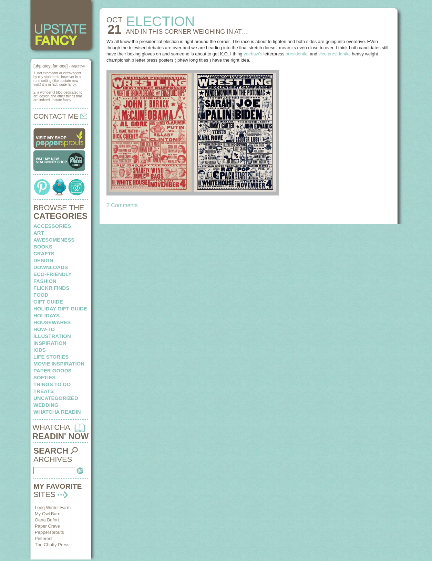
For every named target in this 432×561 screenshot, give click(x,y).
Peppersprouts (49, 532)
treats (43, 391)
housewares (52, 322)
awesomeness (53, 240)
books (42, 247)
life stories (51, 357)
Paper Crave (47, 526)
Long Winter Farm (53, 507)
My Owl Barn (47, 513)
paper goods (52, 370)
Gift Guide (48, 302)
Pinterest (43, 538)
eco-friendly (52, 274)
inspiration (49, 343)
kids (39, 350)
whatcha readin (57, 412)
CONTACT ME (60, 116)
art (38, 233)
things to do (52, 384)
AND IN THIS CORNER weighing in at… (187, 31)
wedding (46, 405)
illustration (52, 336)
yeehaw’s (253, 53)
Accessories (52, 226)
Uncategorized (55, 398)
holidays (46, 315)
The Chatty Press (52, 544)
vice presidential (335, 53)
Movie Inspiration (58, 364)
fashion (44, 281)
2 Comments (122, 205)
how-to (44, 329)
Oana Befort (47, 519)
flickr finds (51, 288)
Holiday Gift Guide (60, 308)
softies (44, 377)
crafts (43, 253)
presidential (297, 53)
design (43, 260)
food (40, 295)
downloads (50, 267)
